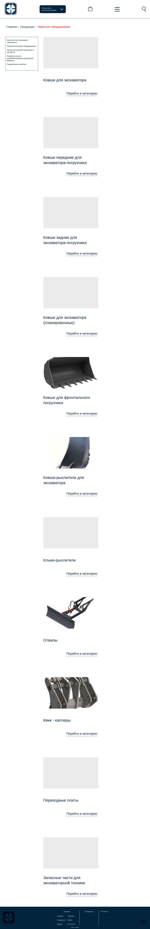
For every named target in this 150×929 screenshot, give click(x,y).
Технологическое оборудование (21, 46)
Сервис (60, 924)
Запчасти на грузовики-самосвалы (17, 41)
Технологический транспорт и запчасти (20, 51)
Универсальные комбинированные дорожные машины (20, 58)
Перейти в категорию (81, 93)
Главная (11, 26)
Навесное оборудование (54, 26)
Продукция (27, 26)
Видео (70, 920)
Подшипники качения (16, 64)
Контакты (71, 924)
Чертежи (71, 916)
